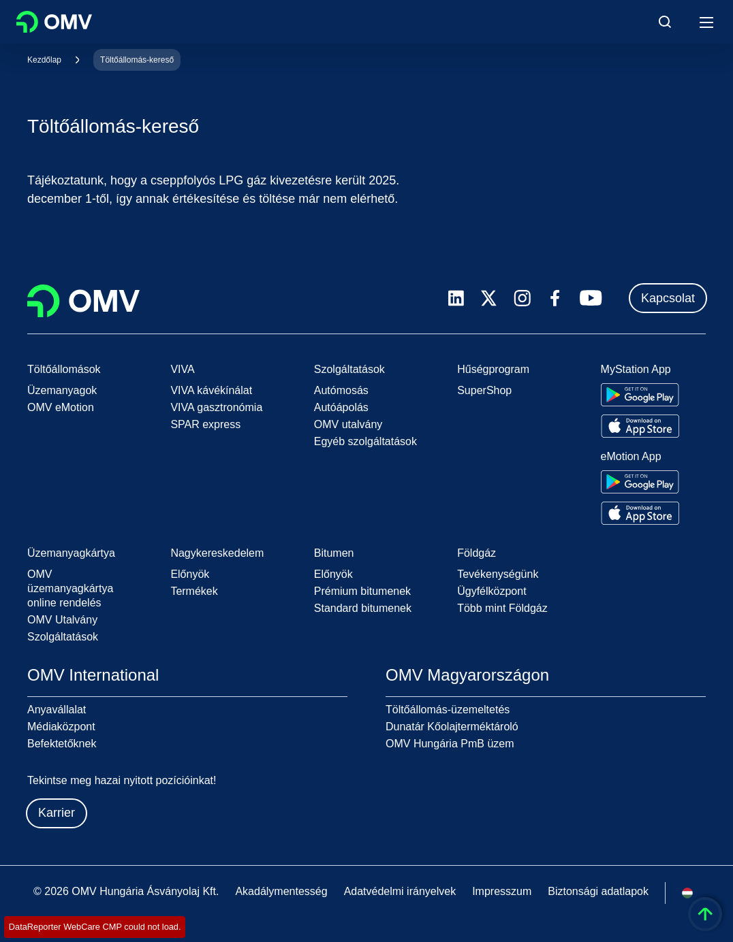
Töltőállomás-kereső (137, 60)
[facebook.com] (555, 298)
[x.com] (489, 298)
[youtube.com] (591, 298)
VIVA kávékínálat (211, 390)
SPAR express (205, 424)
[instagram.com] (522, 298)
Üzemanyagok (62, 390)
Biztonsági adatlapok (598, 891)
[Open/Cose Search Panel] (665, 21)
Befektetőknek (61, 743)
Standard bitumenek (362, 608)
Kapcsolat (668, 298)
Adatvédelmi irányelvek (400, 891)
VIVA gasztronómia (216, 407)
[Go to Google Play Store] (640, 394)
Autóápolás (341, 407)
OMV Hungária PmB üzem (450, 743)
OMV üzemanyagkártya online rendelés (70, 588)
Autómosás (341, 390)
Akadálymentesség (281, 891)
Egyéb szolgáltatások (365, 441)
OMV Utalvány (62, 620)
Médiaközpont (61, 726)
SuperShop (484, 390)
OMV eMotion (60, 407)
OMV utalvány (348, 424)
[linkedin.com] (456, 298)
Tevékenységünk (497, 574)
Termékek (193, 591)
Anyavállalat (56, 709)
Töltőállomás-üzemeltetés (448, 709)
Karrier (56, 812)
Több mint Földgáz (502, 608)
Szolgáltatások (62, 637)
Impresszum (501, 891)
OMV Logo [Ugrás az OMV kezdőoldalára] (54, 22)
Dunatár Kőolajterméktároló (452, 726)
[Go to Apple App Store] (640, 426)
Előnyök (189, 574)
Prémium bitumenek (362, 591)
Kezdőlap (44, 60)
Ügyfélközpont (491, 591)
